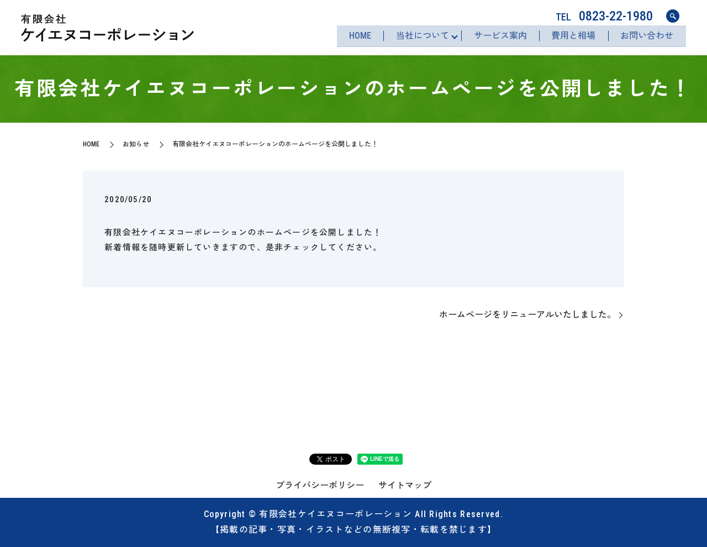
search (672, 16)
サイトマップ (404, 485)
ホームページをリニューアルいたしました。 (527, 314)
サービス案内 (496, 36)
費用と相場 (571, 36)
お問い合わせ (646, 36)
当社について (416, 36)
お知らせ (136, 144)
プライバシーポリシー (320, 485)
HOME (352, 36)
